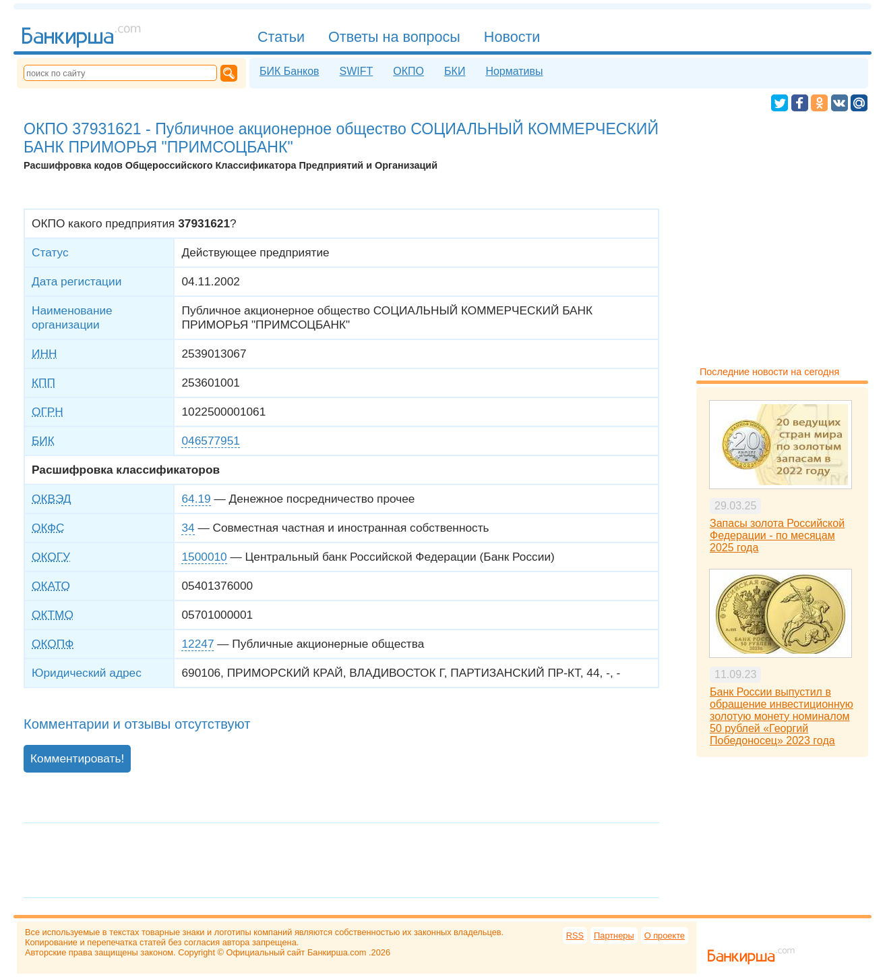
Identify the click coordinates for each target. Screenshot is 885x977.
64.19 (195, 498)
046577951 (210, 440)
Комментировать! (77, 758)
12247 (197, 643)
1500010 (203, 556)
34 (187, 527)
